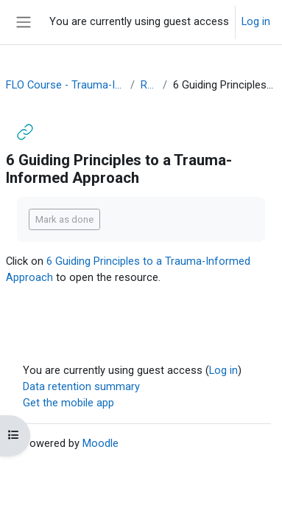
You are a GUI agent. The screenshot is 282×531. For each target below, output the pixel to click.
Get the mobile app (68, 402)
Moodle (100, 443)
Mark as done (64, 219)
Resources (149, 84)
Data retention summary (81, 386)
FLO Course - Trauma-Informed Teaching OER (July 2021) (65, 84)
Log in (256, 21)
